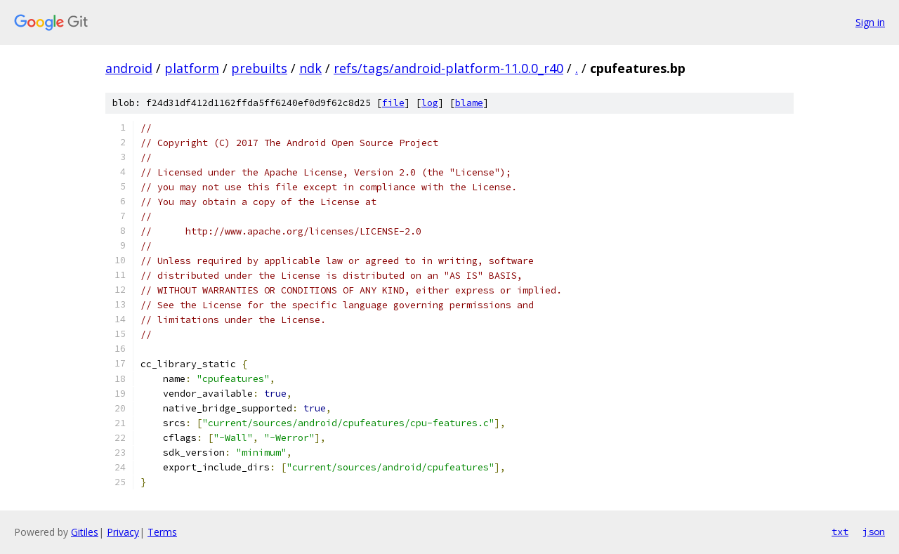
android (128, 68)
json (873, 531)
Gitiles (84, 532)
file (393, 103)
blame (469, 103)
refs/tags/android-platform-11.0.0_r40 (448, 68)
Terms (162, 532)
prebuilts (259, 68)
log (429, 103)
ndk (310, 68)
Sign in (870, 22)
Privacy (123, 532)
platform (191, 68)
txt (840, 531)
